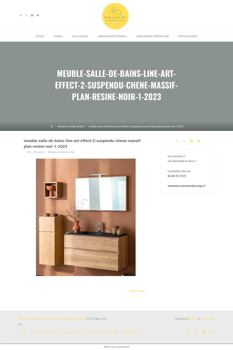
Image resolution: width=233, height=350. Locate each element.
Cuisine (35, 332)
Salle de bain (49, 332)
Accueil (23, 332)
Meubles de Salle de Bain (71, 126)
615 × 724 (32, 152)
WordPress (207, 318)
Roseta (193, 318)
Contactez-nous (130, 332)
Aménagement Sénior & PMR (103, 332)
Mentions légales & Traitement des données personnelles (52, 318)
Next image (138, 291)
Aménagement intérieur (72, 332)
